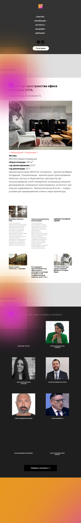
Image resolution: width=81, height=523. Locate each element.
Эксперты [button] (39, 25)
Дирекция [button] (39, 33)
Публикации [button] (40, 21)
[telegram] (38, 42)
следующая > (31, 152)
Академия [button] (40, 29)
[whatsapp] (42, 42)
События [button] (40, 17)
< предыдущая (16, 152)
